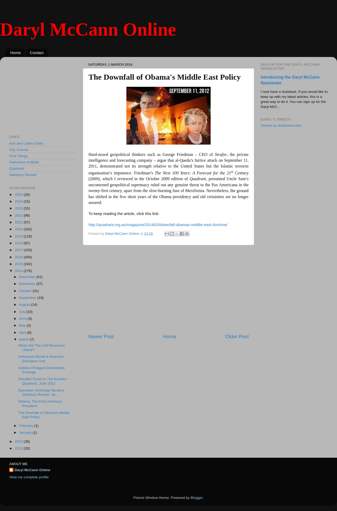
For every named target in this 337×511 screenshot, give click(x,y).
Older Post (237, 336)
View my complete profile (29, 477)
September (28, 298)
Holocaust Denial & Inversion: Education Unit (41, 359)
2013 (19, 441)
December (27, 277)
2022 (19, 215)
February (26, 426)
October (26, 291)
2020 (19, 229)
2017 (19, 250)
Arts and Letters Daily (26, 143)
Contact (37, 52)
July (22, 312)
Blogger (197, 498)
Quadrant (16, 168)
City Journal (18, 150)
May (23, 325)
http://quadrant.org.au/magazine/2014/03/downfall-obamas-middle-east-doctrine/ (157, 225)
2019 (19, 236)
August (25, 305)
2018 (19, 243)
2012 (19, 448)
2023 (19, 208)
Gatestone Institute (24, 162)
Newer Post (101, 336)
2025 (19, 195)
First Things (18, 156)
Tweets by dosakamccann (281, 125)
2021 (19, 222)
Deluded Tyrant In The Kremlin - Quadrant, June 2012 (43, 381)
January (26, 432)
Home (15, 52)
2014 (19, 271)
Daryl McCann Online (88, 29)
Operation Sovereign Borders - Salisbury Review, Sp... (42, 392)
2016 (19, 257)
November (27, 284)
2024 (19, 201)
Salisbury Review (23, 175)
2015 (19, 264)
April (23, 333)
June (23, 319)
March (24, 339)
